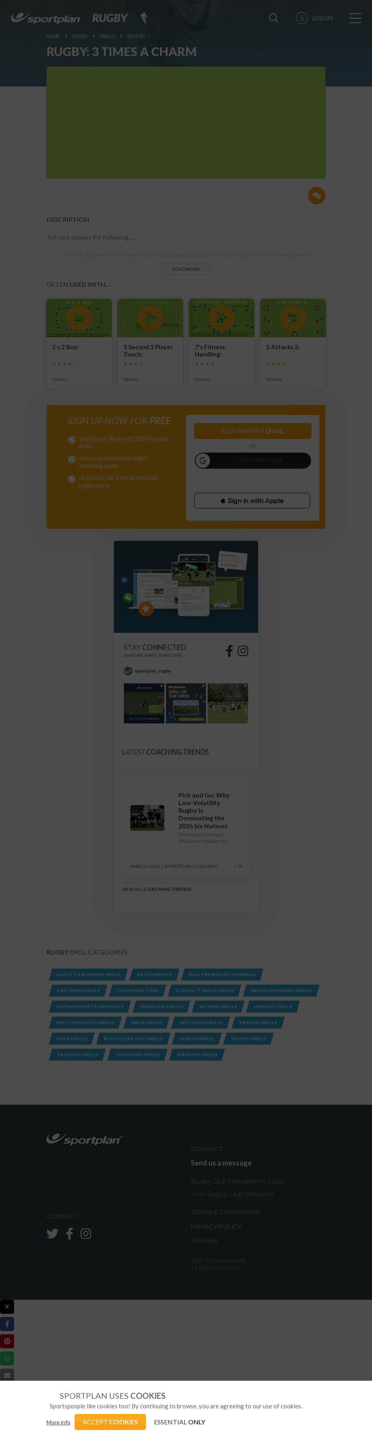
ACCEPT (110, 1422)
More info (58, 1422)
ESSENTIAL (179, 1422)
